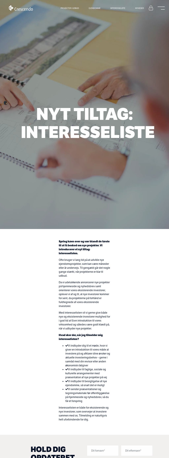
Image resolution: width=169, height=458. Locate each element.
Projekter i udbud (70, 8)
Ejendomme (95, 8)
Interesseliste (117, 8)
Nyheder (139, 8)
